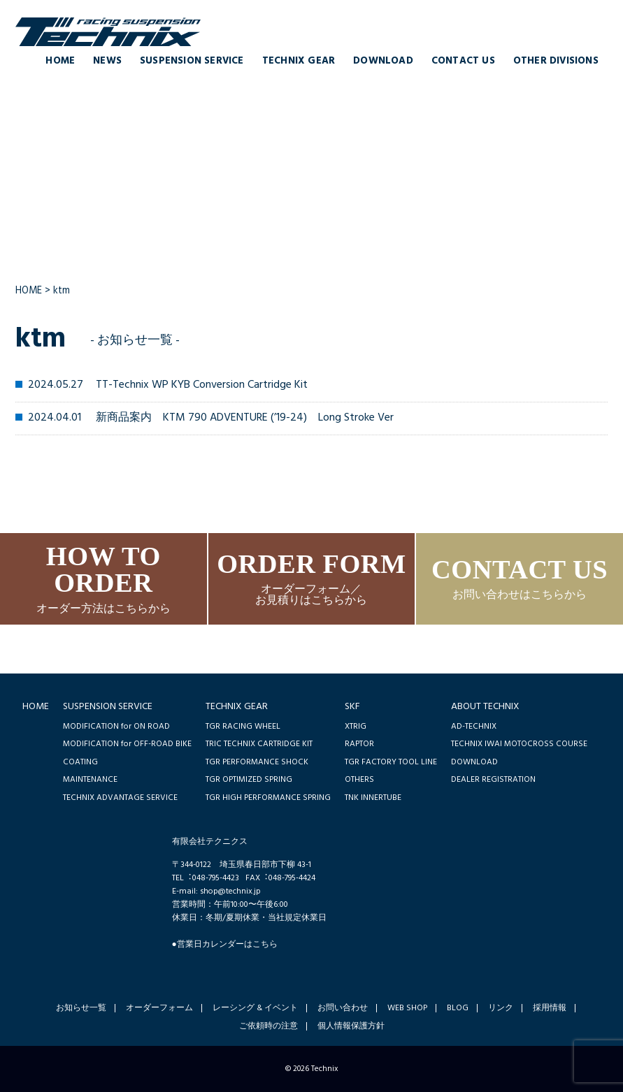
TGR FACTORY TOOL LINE (391, 762)
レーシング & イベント (255, 1008)
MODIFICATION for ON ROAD (116, 726)
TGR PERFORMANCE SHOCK (257, 762)
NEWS (107, 61)
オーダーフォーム (159, 1008)
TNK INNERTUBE (373, 797)
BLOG (457, 1008)
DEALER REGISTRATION (493, 779)
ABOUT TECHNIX (485, 707)
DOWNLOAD (383, 61)
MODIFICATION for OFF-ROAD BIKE (127, 743)
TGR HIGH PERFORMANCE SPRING (268, 797)
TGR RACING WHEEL (243, 726)
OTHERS (359, 779)
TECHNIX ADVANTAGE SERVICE (120, 797)
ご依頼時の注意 (268, 1026)
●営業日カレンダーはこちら (225, 944)
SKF (352, 707)
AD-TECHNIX (473, 726)
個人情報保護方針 (351, 1026)
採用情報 (549, 1008)
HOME (60, 61)
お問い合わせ (342, 1008)
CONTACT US (463, 61)
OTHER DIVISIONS (556, 61)
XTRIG (355, 726)
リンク (500, 1008)
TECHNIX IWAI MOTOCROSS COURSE (519, 743)
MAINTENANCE (90, 779)
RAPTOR (359, 743)
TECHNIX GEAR (298, 61)
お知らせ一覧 (81, 1008)
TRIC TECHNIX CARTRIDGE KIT (259, 743)
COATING (80, 762)
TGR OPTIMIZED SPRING (249, 779)
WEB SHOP (407, 1008)
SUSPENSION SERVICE (192, 61)
